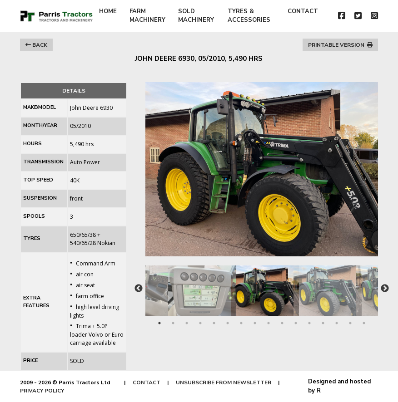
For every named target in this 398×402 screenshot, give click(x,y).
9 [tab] (268, 323)
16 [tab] (363, 323)
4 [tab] (200, 323)
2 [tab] (173, 323)
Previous (138, 288)
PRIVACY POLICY (42, 390)
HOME (108, 11)
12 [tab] (309, 323)
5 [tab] (214, 323)
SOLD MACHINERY (196, 16)
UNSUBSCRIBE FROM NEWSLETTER (223, 382)
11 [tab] (295, 323)
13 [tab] (323, 323)
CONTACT (303, 11)
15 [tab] (350, 323)
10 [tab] (282, 323)
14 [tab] (336, 323)
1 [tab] (159, 323)
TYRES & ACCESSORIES (249, 16)
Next (384, 288)
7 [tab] (241, 323)
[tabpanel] (262, 286)
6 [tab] (227, 323)
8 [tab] (254, 323)
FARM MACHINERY (147, 16)
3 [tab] (186, 323)
